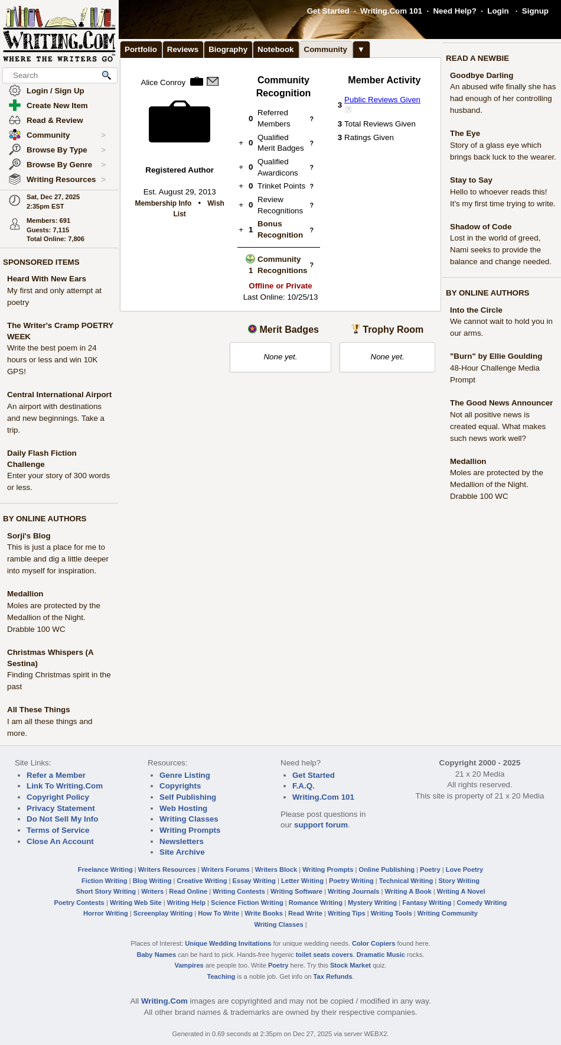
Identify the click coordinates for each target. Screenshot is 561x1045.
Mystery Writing (372, 902)
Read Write (305, 913)
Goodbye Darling (481, 75)
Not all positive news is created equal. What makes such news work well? (498, 426)
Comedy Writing (481, 902)
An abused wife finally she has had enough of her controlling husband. (503, 98)
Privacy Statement (61, 808)
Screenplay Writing (163, 913)
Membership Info (163, 203)
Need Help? (454, 11)
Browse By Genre (66, 165)
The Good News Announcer (501, 402)
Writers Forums (225, 869)
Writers (152, 891)
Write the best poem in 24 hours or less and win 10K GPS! (52, 359)
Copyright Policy (58, 797)
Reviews (182, 49)
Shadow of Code (480, 226)
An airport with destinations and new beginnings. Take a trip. (56, 418)
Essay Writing (254, 880)
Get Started (328, 11)
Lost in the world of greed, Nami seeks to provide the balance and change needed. (501, 249)
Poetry (430, 869)
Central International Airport (59, 394)
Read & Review (55, 120)
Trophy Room (393, 329)
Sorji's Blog (29, 535)
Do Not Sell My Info (62, 818)
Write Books (263, 913)
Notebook (275, 49)
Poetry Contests (79, 902)
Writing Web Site (136, 902)
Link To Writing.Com (65, 785)
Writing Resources (66, 180)
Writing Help (186, 902)
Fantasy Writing (426, 902)
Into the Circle (476, 310)
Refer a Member (56, 775)
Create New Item (57, 105)
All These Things (38, 709)
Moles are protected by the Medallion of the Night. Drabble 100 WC (53, 617)
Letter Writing (302, 880)
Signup (535, 11)
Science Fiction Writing (247, 902)
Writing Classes (188, 818)
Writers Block (276, 869)
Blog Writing (152, 880)
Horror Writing (105, 913)
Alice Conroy (163, 82)
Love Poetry (465, 869)
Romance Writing (316, 902)
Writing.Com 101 (391, 11)
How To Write (218, 913)
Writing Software (296, 891)
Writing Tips (347, 913)
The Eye (465, 133)
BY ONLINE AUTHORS (44, 518)
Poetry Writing (351, 880)
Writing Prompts (189, 830)
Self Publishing (187, 797)
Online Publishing (387, 869)
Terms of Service (58, 830)
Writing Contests (239, 891)
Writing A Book (408, 891)
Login (497, 11)
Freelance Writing (105, 869)
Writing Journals (353, 891)
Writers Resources (167, 869)
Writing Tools (391, 913)
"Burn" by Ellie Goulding (496, 356)
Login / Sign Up (55, 90)
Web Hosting (183, 808)
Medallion (25, 593)
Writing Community (448, 913)
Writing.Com (164, 1001)
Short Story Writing (106, 891)
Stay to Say (471, 180)
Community (66, 135)
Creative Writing (202, 880)
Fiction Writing (104, 880)
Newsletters (181, 841)
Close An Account (60, 841)
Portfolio (141, 49)
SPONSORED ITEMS (41, 262)
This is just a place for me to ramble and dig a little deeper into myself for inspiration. (58, 559)
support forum (321, 824)
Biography (227, 49)
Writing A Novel (461, 891)
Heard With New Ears (46, 278)
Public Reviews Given (382, 99)
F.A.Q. (303, 785)
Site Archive (182, 852)
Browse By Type (66, 150)
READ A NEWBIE (477, 58)
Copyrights (180, 785)
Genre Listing (184, 775)
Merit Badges (288, 329)
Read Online (188, 891)
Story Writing (459, 880)
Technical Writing (406, 880)
